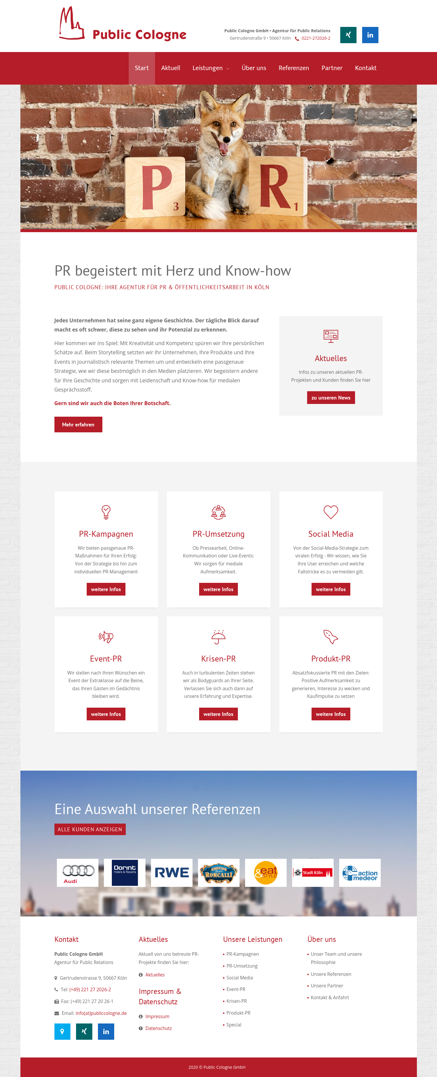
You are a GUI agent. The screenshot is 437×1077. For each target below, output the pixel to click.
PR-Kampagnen (106, 533)
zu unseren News (331, 397)
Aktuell (170, 68)
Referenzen (294, 68)
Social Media (331, 533)
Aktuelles (331, 357)
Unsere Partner (327, 986)
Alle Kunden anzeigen (90, 829)
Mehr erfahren (78, 424)
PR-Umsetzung (219, 533)
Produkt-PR (331, 658)
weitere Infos (106, 589)
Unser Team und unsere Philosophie (336, 958)
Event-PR (106, 658)
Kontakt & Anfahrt (330, 997)
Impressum (158, 1016)
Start (142, 68)
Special (234, 1025)
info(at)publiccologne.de (101, 1013)
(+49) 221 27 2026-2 (90, 990)
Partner (332, 68)
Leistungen (208, 68)
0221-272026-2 (316, 38)
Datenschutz (159, 1028)
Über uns (254, 68)
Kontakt (366, 68)
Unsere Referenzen (331, 974)
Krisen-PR (218, 658)
